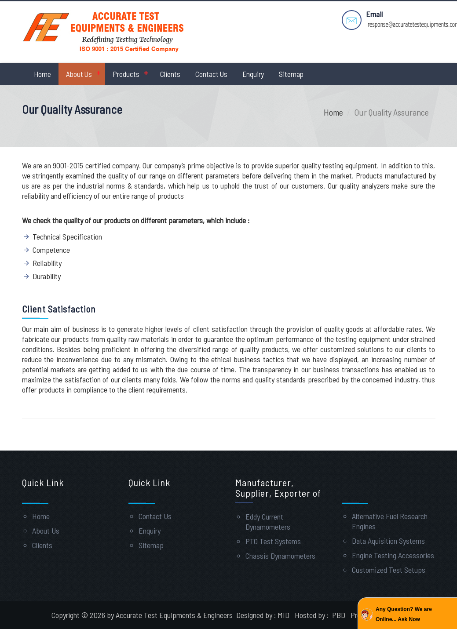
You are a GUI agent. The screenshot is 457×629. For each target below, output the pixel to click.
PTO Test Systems (273, 541)
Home (42, 73)
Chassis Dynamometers (280, 555)
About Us (79, 73)
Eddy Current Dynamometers (267, 521)
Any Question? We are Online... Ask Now (404, 614)
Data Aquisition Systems (388, 540)
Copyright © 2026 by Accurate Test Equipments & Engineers (142, 615)
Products (126, 73)
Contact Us (211, 73)
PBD (338, 615)
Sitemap (291, 73)
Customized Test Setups (388, 569)
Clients (170, 73)
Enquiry (253, 73)
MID (283, 615)
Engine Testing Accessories (393, 555)
